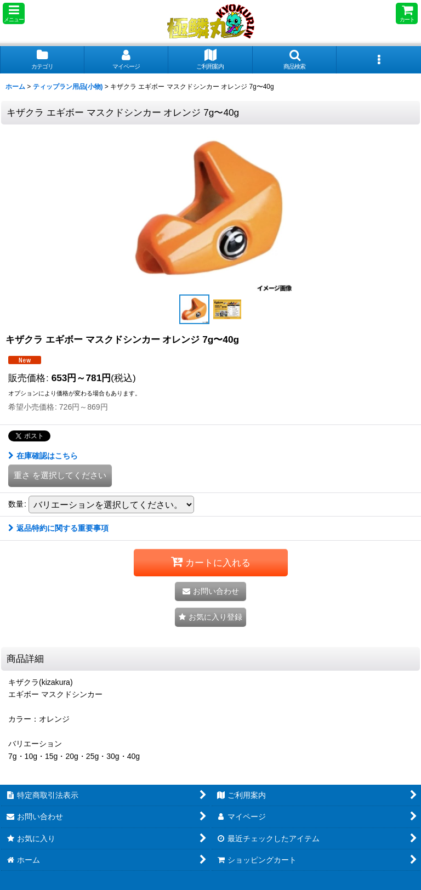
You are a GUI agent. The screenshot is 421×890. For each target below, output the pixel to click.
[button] (14, 13)
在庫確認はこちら (43, 455)
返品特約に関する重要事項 (58, 528)
